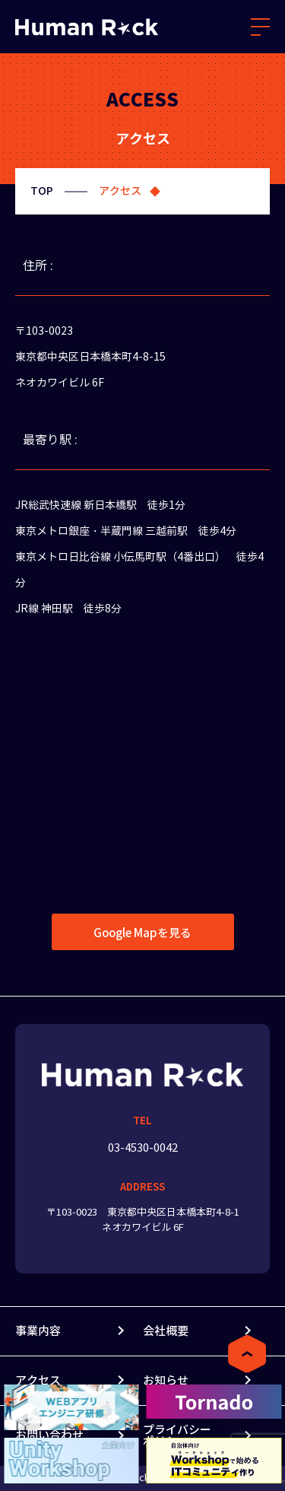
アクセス (38, 1380)
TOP (41, 191)
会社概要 (165, 1331)
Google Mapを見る (142, 933)
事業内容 (38, 1331)
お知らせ (165, 1380)
